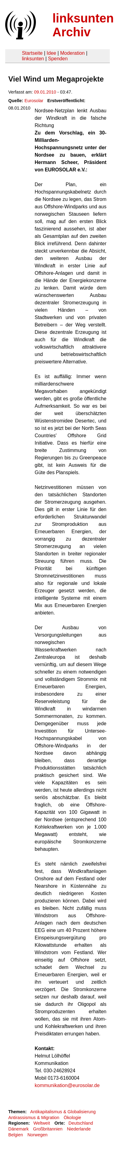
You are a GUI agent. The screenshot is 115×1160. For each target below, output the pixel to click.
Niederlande (79, 1128)
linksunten (33, 58)
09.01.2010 (45, 92)
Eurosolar (34, 100)
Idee (51, 53)
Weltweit (41, 1123)
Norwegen (37, 1134)
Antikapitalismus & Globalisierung (63, 1111)
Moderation (72, 53)
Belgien (15, 1134)
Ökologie (72, 1117)
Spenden (57, 58)
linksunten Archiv (83, 25)
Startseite (32, 53)
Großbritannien (48, 1128)
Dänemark (18, 1128)
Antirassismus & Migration (33, 1117)
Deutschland (80, 1123)
